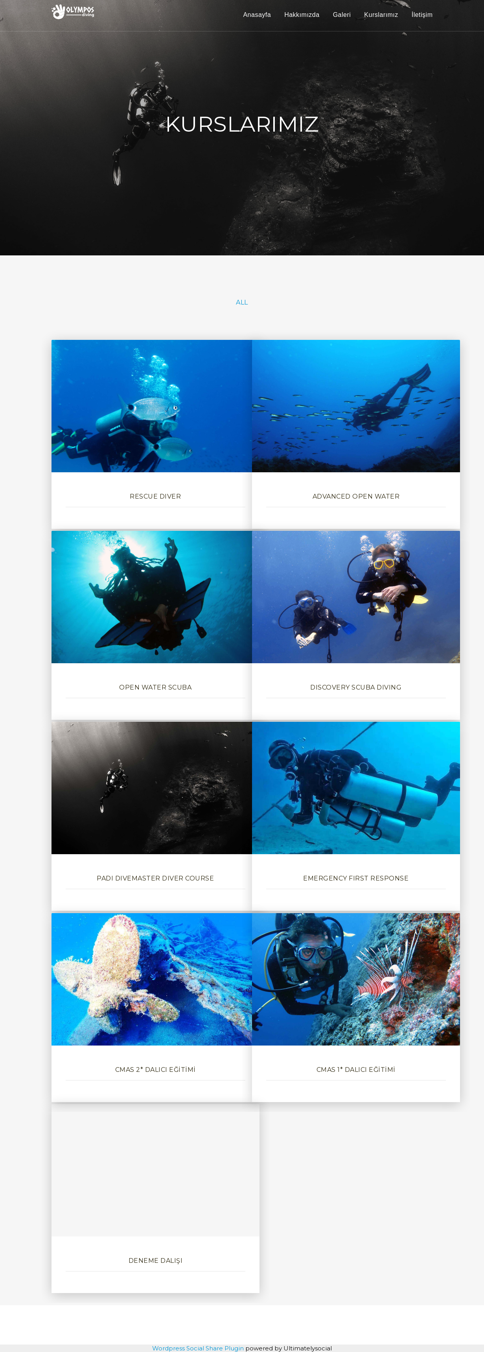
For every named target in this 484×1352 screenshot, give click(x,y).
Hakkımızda (301, 14)
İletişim (422, 14)
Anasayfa (257, 14)
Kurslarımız (381, 14)
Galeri (342, 14)
